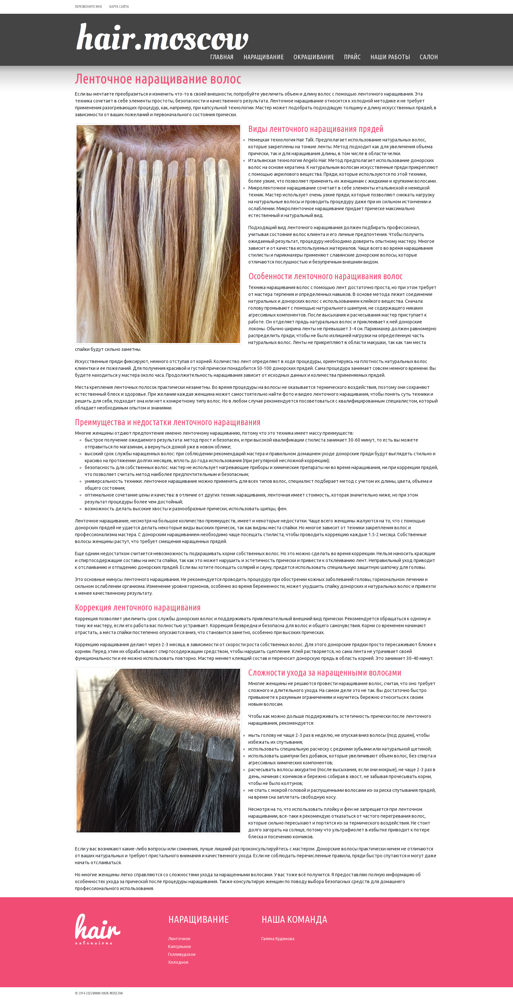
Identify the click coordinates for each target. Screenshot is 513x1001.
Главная (222, 57)
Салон (429, 57)
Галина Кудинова (277, 938)
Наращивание (263, 57)
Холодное (178, 962)
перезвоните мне (88, 7)
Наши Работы (390, 57)
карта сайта (119, 7)
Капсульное (179, 946)
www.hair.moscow (108, 993)
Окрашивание (313, 57)
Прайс (352, 57)
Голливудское (182, 954)
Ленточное (179, 938)
